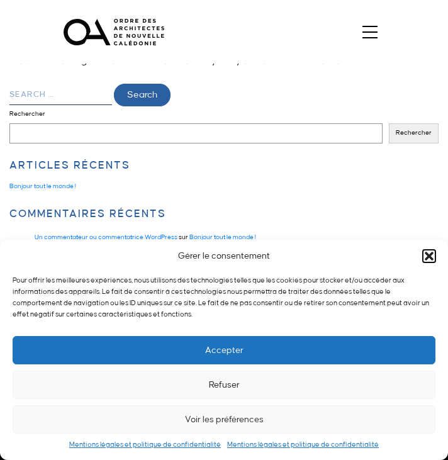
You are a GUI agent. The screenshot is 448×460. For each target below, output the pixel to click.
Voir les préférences (224, 419)
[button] (429, 256)
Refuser (224, 385)
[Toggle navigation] (370, 32)
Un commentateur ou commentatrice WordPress (106, 237)
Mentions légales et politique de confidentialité (145, 445)
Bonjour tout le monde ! (42, 186)
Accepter (224, 350)
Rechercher (27, 114)
